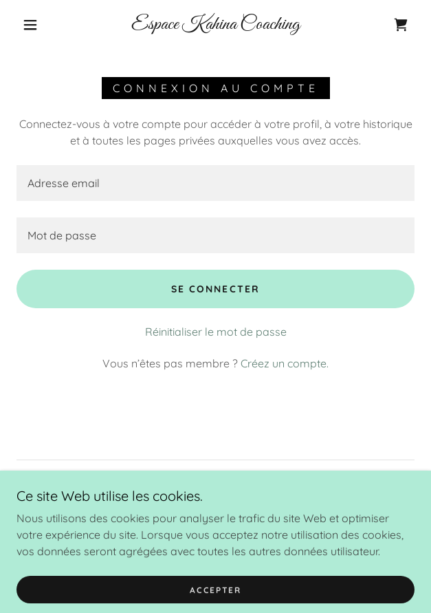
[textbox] (215, 183)
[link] (215, 25)
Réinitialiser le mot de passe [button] (216, 331)
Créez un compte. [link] (285, 363)
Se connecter (215, 289)
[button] (36, 25)
